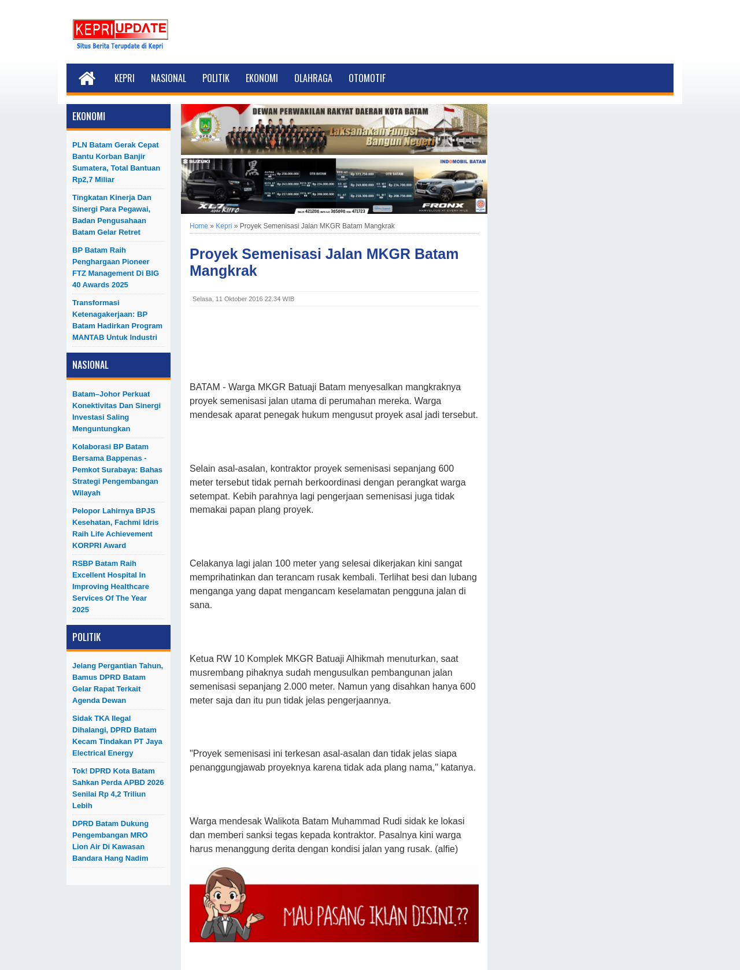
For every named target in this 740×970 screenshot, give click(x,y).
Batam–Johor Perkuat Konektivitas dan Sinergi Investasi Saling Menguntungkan (116, 411)
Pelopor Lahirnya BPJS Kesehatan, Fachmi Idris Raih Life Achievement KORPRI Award (115, 528)
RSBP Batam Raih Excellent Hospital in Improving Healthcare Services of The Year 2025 (110, 586)
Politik (216, 78)
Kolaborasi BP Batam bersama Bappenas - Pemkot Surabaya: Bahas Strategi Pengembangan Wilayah (117, 469)
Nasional (168, 78)
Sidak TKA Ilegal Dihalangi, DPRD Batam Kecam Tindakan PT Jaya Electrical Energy (117, 735)
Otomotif (367, 78)
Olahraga (313, 78)
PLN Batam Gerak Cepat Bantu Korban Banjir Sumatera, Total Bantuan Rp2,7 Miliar (116, 162)
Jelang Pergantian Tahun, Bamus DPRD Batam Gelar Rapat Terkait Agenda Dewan (117, 683)
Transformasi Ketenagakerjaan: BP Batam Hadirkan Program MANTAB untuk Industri (117, 320)
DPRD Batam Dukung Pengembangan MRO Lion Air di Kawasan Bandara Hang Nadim (110, 840)
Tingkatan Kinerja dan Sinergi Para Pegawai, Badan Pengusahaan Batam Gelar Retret (111, 214)
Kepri (124, 78)
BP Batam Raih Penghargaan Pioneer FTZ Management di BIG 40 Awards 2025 (115, 267)
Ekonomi (262, 78)
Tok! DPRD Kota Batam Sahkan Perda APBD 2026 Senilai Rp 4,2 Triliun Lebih (118, 788)
